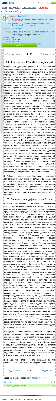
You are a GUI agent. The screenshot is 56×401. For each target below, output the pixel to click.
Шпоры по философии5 (22, 32)
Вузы (4, 7)
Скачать (19, 45)
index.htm (10, 382)
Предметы (14, 7)
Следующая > (47, 54)
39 (52, 386)
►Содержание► (2, 91)
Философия (17, 28)
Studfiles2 (21, 16)
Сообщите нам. (17, 20)
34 (52, 382)
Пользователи (29, 7)
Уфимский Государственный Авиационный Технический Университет (31, 24)
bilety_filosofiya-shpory (44, 32)
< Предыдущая (12, 54)
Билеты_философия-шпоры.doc (19, 386)
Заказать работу (13, 11)
